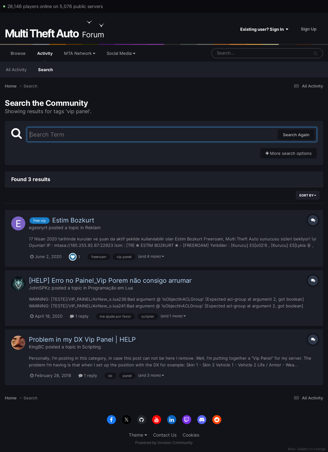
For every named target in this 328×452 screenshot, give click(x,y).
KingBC (36, 346)
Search (45, 69)
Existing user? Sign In (264, 29)
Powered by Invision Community (164, 442)
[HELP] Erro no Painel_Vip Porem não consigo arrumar (110, 280)
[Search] (243, 53)
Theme (138, 435)
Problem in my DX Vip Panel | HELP (82, 339)
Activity (45, 56)
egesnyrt (38, 227)
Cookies (191, 435)
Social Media (121, 53)
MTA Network (79, 53)
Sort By (307, 195)
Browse (18, 53)
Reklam (93, 227)
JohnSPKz (39, 287)
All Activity (16, 69)
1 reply (79, 316)
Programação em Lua (110, 287)
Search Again (296, 134)
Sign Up (308, 28)
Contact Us (164, 435)
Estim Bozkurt (73, 220)
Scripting (91, 346)
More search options (289, 153)
